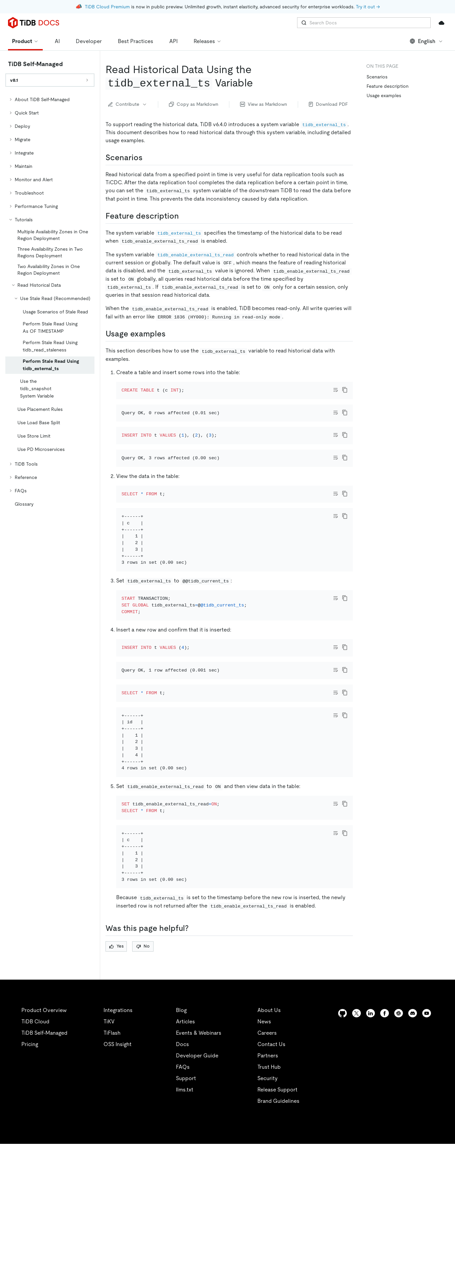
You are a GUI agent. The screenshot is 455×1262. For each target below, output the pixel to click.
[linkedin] (371, 1131)
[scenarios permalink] (148, 158)
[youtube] (427, 1131)
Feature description (388, 86)
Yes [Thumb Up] (116, 1064)
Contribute (127, 104)
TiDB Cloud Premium (107, 6)
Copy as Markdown (193, 104)
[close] (442, 1210)
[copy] (345, 390)
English (426, 41)
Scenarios (377, 76)
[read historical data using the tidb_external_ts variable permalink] (258, 82)
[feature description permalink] (184, 216)
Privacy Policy (147, 1248)
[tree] (49, 301)
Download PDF (328, 104)
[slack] (399, 1131)
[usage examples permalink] (171, 334)
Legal (183, 1248)
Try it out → (368, 6)
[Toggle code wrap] (335, 390)
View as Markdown (263, 104)
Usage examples (384, 95)
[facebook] (385, 1131)
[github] (342, 1131)
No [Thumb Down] (143, 1064)
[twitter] (357, 1131)
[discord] (413, 1131)
